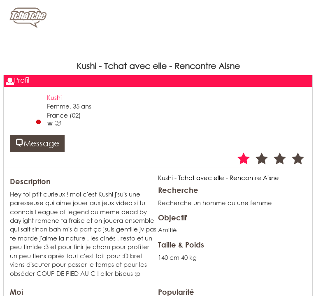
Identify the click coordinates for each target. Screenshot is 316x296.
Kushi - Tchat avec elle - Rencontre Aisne (218, 177)
